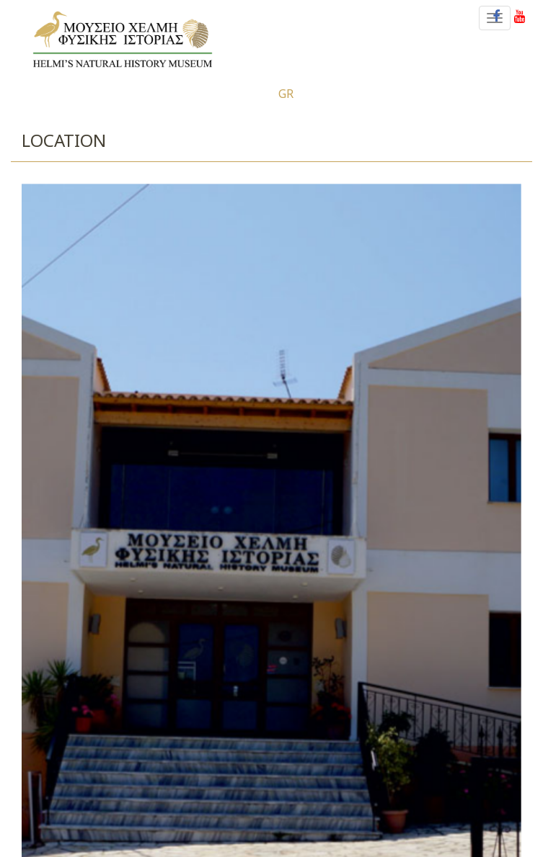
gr (285, 94)
